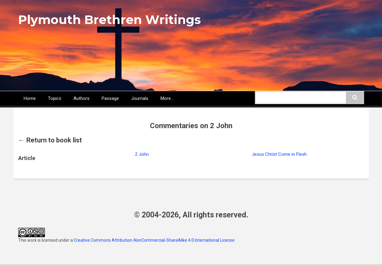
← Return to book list (50, 140)
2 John (142, 154)
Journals (139, 98)
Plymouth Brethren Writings (109, 19)
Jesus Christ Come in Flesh (279, 154)
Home (30, 98)
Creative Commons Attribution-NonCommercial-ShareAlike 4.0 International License (154, 240)
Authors (81, 98)
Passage (110, 98)
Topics (54, 98)
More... (167, 98)
